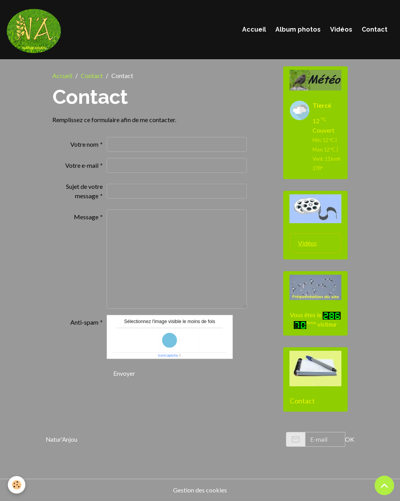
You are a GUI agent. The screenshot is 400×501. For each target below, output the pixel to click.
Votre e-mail (81, 165)
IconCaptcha (168, 355)
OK (349, 439)
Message (86, 216)
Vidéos (341, 29)
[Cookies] (16, 485)
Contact (375, 29)
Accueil (254, 29)
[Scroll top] (384, 485)
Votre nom (84, 144)
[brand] (35, 29)
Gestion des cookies (200, 490)
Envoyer (124, 373)
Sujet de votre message (84, 191)
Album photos (298, 29)
